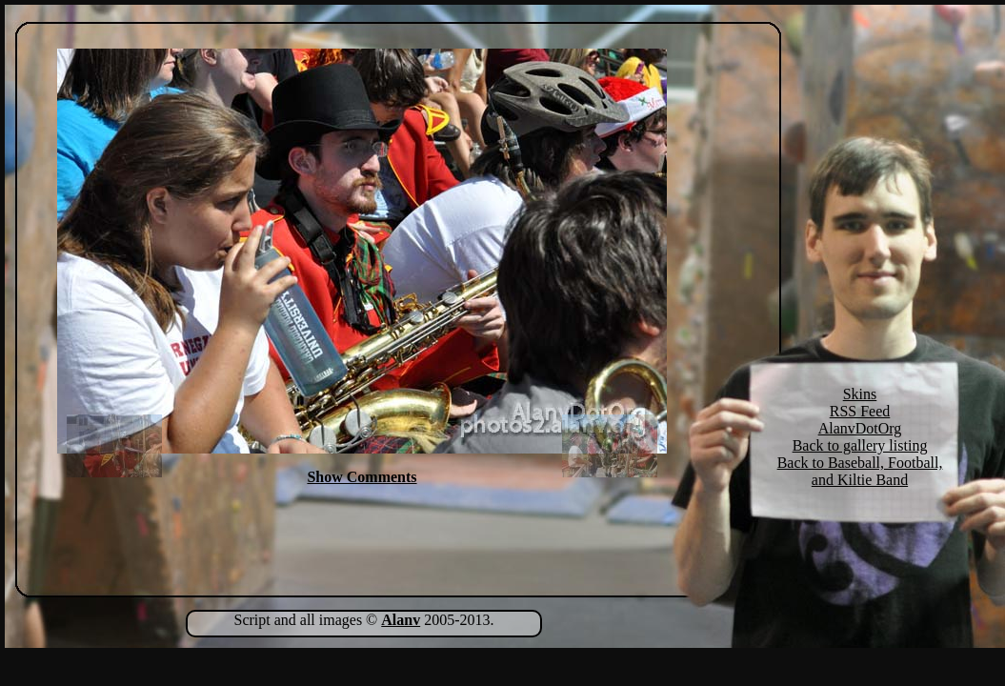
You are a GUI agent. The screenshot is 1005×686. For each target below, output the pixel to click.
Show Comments (361, 477)
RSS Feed (860, 411)
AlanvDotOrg (860, 428)
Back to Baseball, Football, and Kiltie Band (860, 471)
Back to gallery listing (860, 445)
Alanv (400, 620)
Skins (860, 394)
